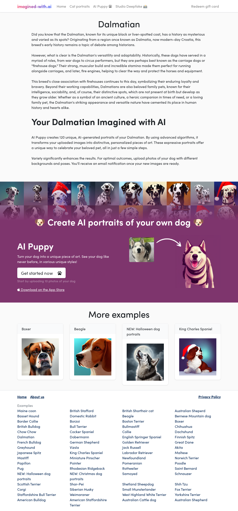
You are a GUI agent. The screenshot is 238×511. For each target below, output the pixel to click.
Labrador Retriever (137, 452)
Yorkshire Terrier (187, 494)
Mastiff (23, 457)
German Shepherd (84, 442)
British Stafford (82, 410)
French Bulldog (29, 442)
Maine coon (26, 410)
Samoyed (129, 473)
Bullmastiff (130, 426)
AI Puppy (102, 6)
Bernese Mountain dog (193, 415)
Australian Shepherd (191, 499)
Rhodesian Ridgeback (87, 468)
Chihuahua (183, 426)
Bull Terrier (78, 426)
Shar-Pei (77, 484)
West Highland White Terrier (144, 494)
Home (61, 6)
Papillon (23, 463)
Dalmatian (25, 436)
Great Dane (184, 442)
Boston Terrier (133, 421)
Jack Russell (131, 447)
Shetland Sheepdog (138, 484)
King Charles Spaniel (86, 452)
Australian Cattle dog (139, 499)
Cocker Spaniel (82, 431)
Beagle (128, 415)
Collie (126, 431)
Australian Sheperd (190, 410)
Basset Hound (28, 415)
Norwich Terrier (187, 457)
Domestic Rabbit (83, 415)
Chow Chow (26, 431)
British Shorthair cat (138, 410)
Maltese (181, 452)
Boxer (179, 421)
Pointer (75, 463)
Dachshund (184, 431)
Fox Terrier (183, 489)
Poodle (180, 463)
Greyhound (26, 447)
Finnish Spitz (185, 436)
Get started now (41, 273)
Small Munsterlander (139, 489)
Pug (20, 468)
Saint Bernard (186, 468)
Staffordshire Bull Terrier (36, 494)
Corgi (21, 489)
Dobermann (79, 436)
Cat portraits (80, 6)
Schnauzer (183, 473)
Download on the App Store (41, 289)
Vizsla (74, 447)
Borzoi (75, 421)
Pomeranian (132, 463)
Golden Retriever (135, 442)
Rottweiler (130, 468)
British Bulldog (28, 426)
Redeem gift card (205, 6)
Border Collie (27, 421)
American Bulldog (31, 499)
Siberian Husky (81, 489)
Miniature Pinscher (85, 457)
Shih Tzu (181, 484)
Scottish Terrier (29, 484)
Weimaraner (79, 494)
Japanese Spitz (29, 452)
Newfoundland (134, 457)
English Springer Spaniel (141, 436)
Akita (179, 447)
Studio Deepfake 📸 (131, 6)
